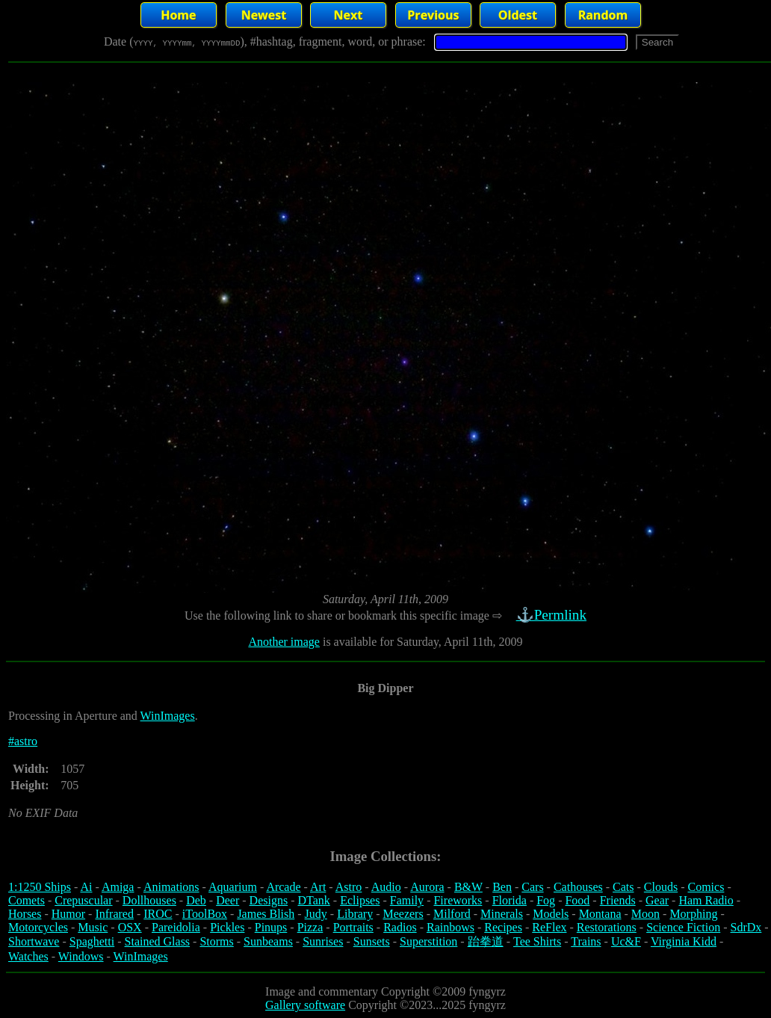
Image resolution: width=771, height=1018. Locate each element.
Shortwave (33, 941)
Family (407, 900)
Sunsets (371, 941)
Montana (600, 913)
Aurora (427, 886)
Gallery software (305, 1005)
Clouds (661, 886)
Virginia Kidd (683, 941)
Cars (532, 886)
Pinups (271, 927)
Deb (196, 900)
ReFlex (549, 927)
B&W (468, 886)
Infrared (114, 913)
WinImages (167, 715)
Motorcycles (38, 927)
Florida (509, 900)
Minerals (501, 913)
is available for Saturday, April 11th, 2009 (421, 641)
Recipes (503, 927)
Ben (502, 886)
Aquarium (232, 886)
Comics (706, 886)
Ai (86, 886)
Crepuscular (83, 900)
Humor (68, 913)
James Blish (265, 913)
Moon (645, 913)
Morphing (693, 913)
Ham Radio (705, 900)
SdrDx (746, 927)
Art (318, 886)
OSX (130, 927)
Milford (452, 913)
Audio (386, 886)
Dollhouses (149, 900)
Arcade (283, 886)
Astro (348, 886)
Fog (545, 900)
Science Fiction (683, 927)
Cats (623, 886)
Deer (227, 900)
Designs (269, 900)
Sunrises (323, 941)
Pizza (310, 927)
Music (93, 927)
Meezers (403, 913)
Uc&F (626, 941)
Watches (28, 956)
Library (355, 913)
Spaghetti (91, 941)
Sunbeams (268, 941)
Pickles (227, 927)
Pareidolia (176, 927)
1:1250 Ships (39, 886)
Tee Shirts (537, 941)
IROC (157, 913)
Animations (171, 886)
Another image (284, 641)
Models (551, 913)
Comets (26, 900)
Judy (316, 913)
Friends (618, 900)
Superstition (428, 941)
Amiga (118, 886)
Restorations (607, 927)
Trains (586, 941)
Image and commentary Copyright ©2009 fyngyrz (385, 991)
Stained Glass (158, 941)
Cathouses (578, 886)
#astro (22, 741)
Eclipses (360, 900)
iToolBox (204, 913)
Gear (657, 900)
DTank (313, 900)
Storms (216, 941)
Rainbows (450, 927)
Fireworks (457, 900)
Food (577, 900)
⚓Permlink (553, 615)
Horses (24, 913)
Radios (399, 927)
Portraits (353, 927)
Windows (81, 956)
